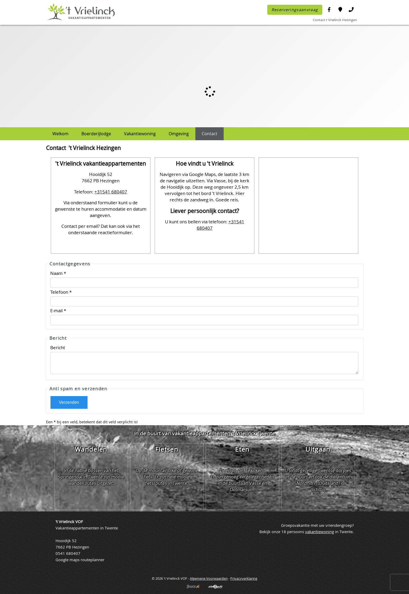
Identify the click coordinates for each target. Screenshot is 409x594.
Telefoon (61, 292)
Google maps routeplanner (80, 559)
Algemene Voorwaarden (209, 578)
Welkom (60, 134)
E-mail (58, 310)
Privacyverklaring (243, 578)
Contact (209, 134)
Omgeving (179, 134)
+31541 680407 (110, 192)
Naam (58, 273)
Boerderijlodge (96, 134)
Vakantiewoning (140, 134)
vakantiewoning (319, 531)
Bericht (58, 347)
